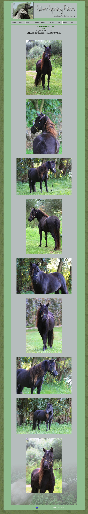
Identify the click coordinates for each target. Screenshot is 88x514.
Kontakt (65, 22)
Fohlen (28, 22)
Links (72, 22)
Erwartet (43, 22)
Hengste (14, 22)
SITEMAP (55, 507)
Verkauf (58, 22)
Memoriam (51, 22)
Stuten (20, 22)
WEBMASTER (61, 507)
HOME (51, 507)
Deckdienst (36, 22)
